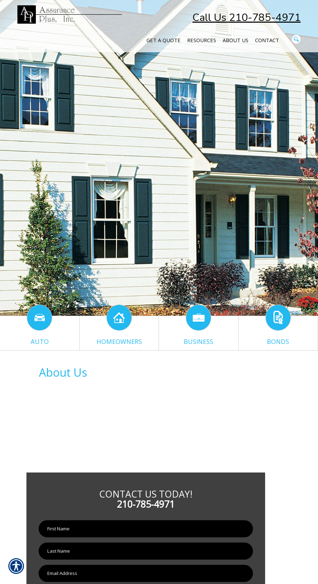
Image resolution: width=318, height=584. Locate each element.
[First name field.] (146, 528)
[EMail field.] (146, 573)
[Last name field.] (146, 551)
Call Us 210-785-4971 (246, 17)
